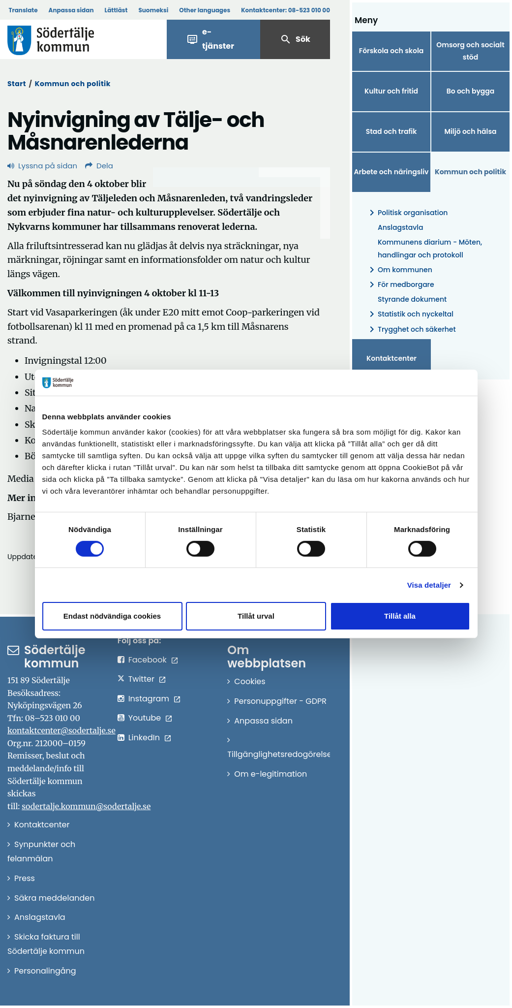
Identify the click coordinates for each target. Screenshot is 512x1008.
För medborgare (400, 285)
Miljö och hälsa (470, 131)
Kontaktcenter (391, 358)
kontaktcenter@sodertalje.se (61, 730)
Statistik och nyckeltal (409, 314)
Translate (22, 10)
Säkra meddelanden (54, 898)
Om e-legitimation (270, 774)
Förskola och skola (391, 51)
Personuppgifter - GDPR (280, 701)
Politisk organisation (407, 213)
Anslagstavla (400, 227)
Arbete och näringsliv (391, 172)
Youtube (144, 718)
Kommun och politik (73, 84)
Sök (295, 39)
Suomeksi (153, 10)
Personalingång (45, 970)
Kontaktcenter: (285, 10)
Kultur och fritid (391, 91)
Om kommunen (399, 270)
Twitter (141, 679)
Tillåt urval (256, 616)
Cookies (249, 681)
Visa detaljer (429, 585)
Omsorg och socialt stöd (470, 51)
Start (16, 84)
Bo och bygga (471, 91)
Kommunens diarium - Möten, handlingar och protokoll (430, 248)
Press (24, 878)
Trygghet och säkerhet (411, 329)
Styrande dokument (412, 299)
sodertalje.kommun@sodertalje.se (86, 806)
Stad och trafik (391, 131)
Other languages (204, 10)
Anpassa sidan (71, 10)
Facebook (147, 659)
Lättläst (116, 10)
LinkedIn (144, 737)
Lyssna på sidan (42, 165)
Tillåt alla (400, 616)
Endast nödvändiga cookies (112, 616)
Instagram (148, 698)
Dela (99, 165)
